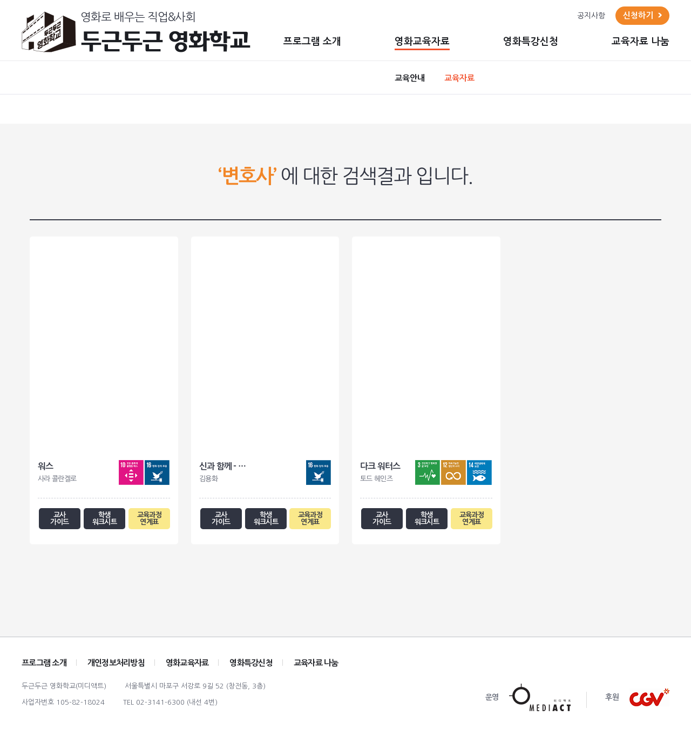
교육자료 (459, 78)
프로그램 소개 (312, 41)
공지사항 (591, 15)
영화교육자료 (422, 41)
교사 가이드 (60, 521)
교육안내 (410, 78)
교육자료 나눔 (640, 41)
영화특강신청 (530, 41)
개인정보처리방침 (116, 667)
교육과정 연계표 (149, 521)
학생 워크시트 (104, 521)
